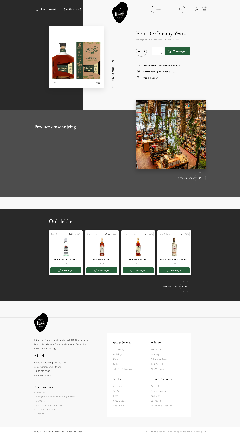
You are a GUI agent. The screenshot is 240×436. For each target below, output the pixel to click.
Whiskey (156, 342)
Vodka (117, 379)
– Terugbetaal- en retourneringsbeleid (54, 396)
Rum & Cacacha (161, 379)
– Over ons (40, 392)
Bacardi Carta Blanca (65, 259)
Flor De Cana (173, 39)
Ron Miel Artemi (102, 259)
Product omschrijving (112, 71)
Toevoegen (179, 51)
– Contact (39, 400)
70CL (163, 39)
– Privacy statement (45, 409)
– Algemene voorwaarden (48, 405)
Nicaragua (140, 39)
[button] (65, 270)
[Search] (180, 9)
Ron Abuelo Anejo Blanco (174, 259)
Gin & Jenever (122, 342)
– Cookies (39, 413)
